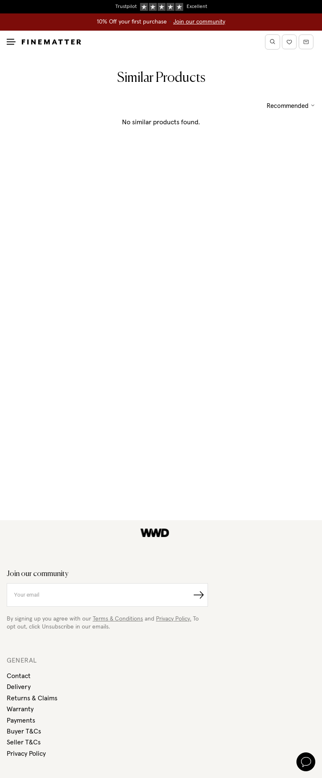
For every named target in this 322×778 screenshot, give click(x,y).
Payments (21, 720)
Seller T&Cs (24, 742)
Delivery (19, 687)
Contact (19, 676)
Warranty (20, 709)
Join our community (199, 22)
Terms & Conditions (118, 619)
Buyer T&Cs (24, 731)
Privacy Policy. (173, 619)
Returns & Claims (32, 698)
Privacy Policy (26, 753)
